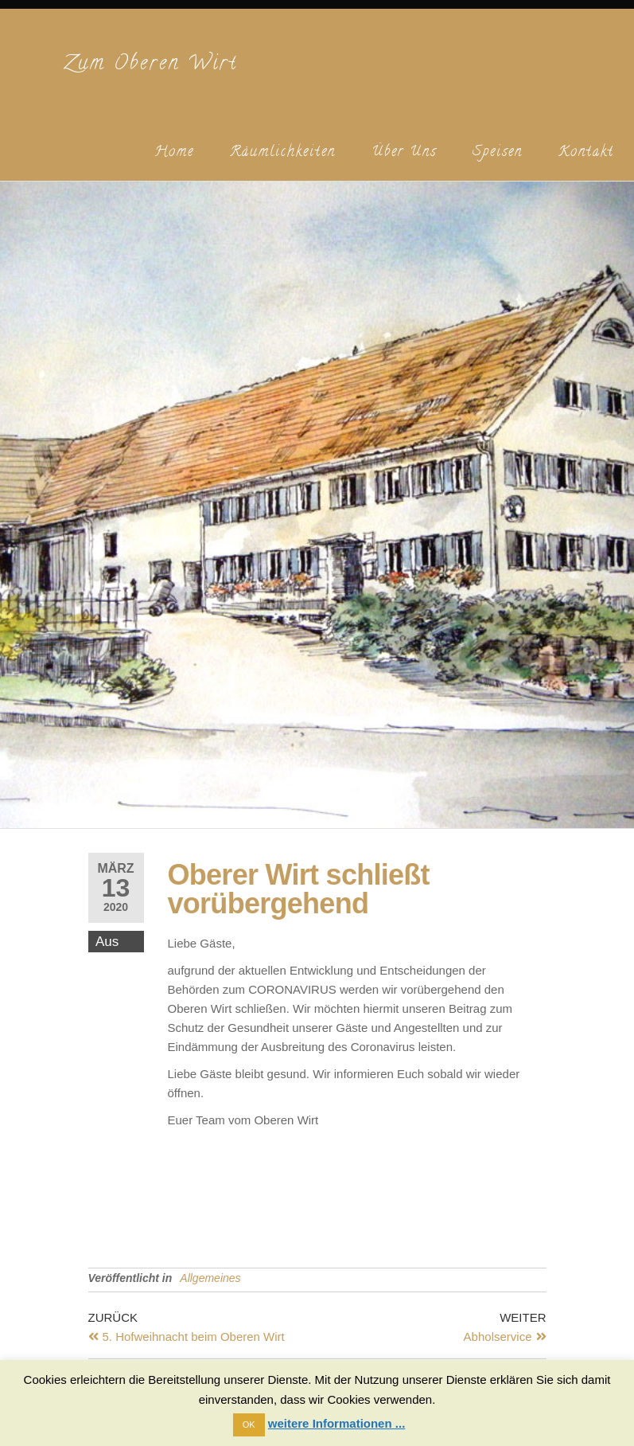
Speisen (498, 153)
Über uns (404, 153)
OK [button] (249, 1424)
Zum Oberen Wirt (151, 64)
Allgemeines (210, 1278)
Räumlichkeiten (283, 153)
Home (174, 153)
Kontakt (586, 153)
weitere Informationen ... (337, 1423)
